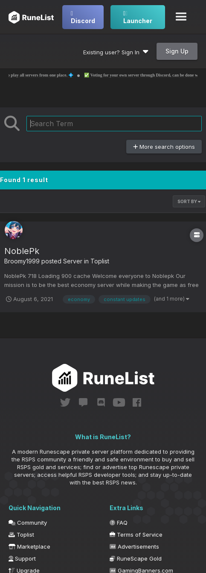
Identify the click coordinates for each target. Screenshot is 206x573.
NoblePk (21, 251)
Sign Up (177, 51)
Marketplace (29, 546)
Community (28, 522)
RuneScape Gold (136, 558)
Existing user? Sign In (115, 52)
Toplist (99, 261)
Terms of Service (136, 534)
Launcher (137, 17)
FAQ (119, 522)
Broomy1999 (22, 261)
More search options (164, 146)
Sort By (188, 201)
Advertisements (134, 546)
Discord (83, 17)
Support (22, 558)
